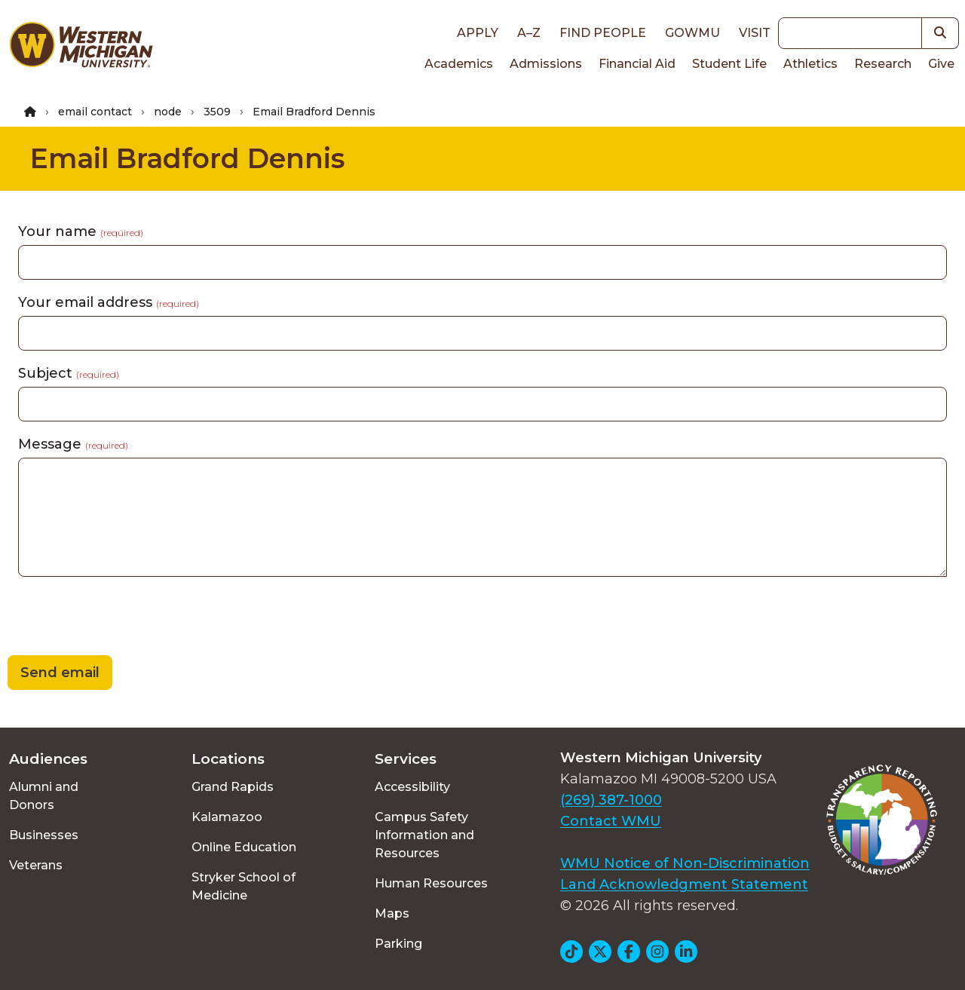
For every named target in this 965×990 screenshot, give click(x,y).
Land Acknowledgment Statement (684, 884)
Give (941, 64)
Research (882, 64)
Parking (398, 943)
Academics (458, 64)
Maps (392, 913)
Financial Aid (637, 64)
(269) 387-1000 (611, 800)
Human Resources (431, 883)
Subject (68, 373)
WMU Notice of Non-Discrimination (685, 863)
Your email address (108, 302)
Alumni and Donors (43, 796)
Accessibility (412, 787)
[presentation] (114, 618)
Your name (80, 231)
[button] (940, 33)
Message (73, 444)
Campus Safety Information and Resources (424, 835)
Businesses (43, 835)
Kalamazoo (226, 817)
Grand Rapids (232, 787)
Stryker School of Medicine (243, 886)
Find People (602, 33)
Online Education (243, 847)
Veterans (36, 865)
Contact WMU (610, 821)
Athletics (810, 64)
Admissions (546, 64)
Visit (754, 33)
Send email (60, 672)
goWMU (692, 33)
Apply (477, 33)
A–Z (529, 33)
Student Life (729, 64)
